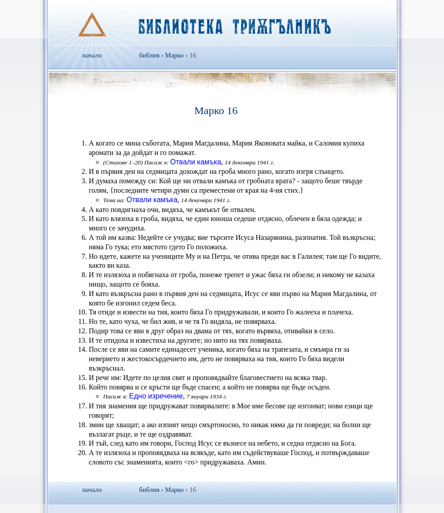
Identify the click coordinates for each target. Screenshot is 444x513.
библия (149, 55)
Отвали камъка (195, 162)
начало (92, 55)
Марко (174, 55)
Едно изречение (156, 396)
